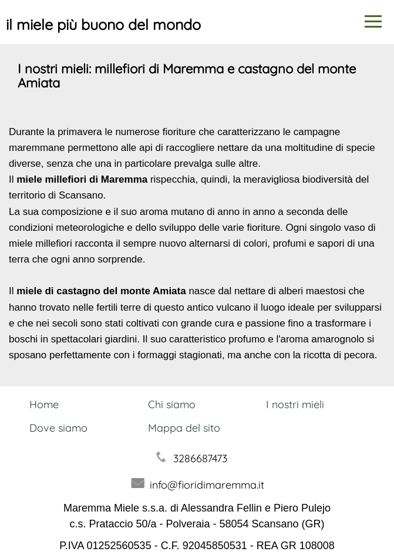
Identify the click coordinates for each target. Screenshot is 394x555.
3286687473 (200, 458)
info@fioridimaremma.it (207, 485)
